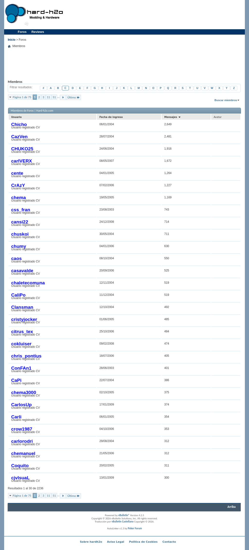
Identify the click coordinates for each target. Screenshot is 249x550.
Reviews (37, 32)
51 (54, 97)
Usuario (16, 117)
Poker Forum (135, 528)
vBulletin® (123, 515)
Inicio (11, 39)
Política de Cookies (143, 541)
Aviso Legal (115, 541)
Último (73, 97)
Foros (22, 32)
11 (48, 97)
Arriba (231, 507)
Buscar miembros (225, 100)
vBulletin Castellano (122, 521)
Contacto (169, 541)
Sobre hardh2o (91, 541)
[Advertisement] (155, 15)
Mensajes (172, 117)
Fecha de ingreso (111, 117)
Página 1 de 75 (22, 97)
